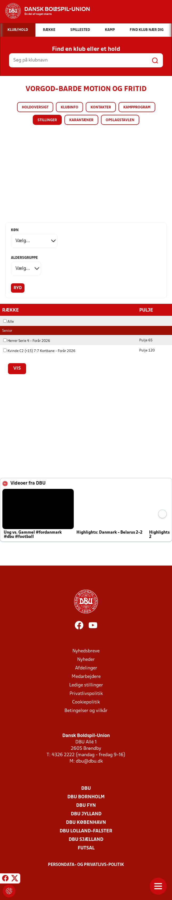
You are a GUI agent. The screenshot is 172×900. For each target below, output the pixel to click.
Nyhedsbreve (86, 651)
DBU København (86, 822)
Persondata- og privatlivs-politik (86, 864)
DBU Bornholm (86, 797)
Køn (15, 230)
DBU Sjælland (86, 839)
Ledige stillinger (86, 685)
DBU (86, 788)
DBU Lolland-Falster (86, 831)
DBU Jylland (86, 814)
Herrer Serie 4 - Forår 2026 (26, 340)
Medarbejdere (86, 676)
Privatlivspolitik (86, 693)
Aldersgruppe (24, 258)
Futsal (86, 848)
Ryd (18, 288)
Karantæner (81, 120)
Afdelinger (86, 668)
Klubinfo (69, 107)
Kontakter (101, 107)
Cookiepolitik (86, 702)
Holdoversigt (35, 107)
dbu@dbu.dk (89, 761)
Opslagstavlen (120, 120)
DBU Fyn (86, 805)
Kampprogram (136, 107)
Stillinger (47, 120)
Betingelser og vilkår (86, 710)
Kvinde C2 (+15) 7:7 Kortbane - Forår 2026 (39, 351)
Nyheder (86, 659)
